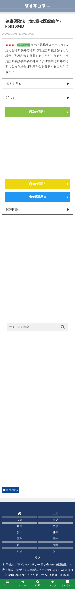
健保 (55, 532)
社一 (19, 545)
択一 (55, 551)
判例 (19, 551)
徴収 (55, 526)
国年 (19, 538)
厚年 (55, 538)
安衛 (19, 519)
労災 (55, 519)
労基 (55, 513)
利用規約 (8, 564)
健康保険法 (37, 196)
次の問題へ (37, 111)
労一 (19, 532)
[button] (63, 327)
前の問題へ (37, 183)
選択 (37, 557)
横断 (55, 545)
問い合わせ (48, 564)
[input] (37, 327)
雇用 (19, 526)
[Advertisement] (37, 148)
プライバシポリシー (27, 564)
